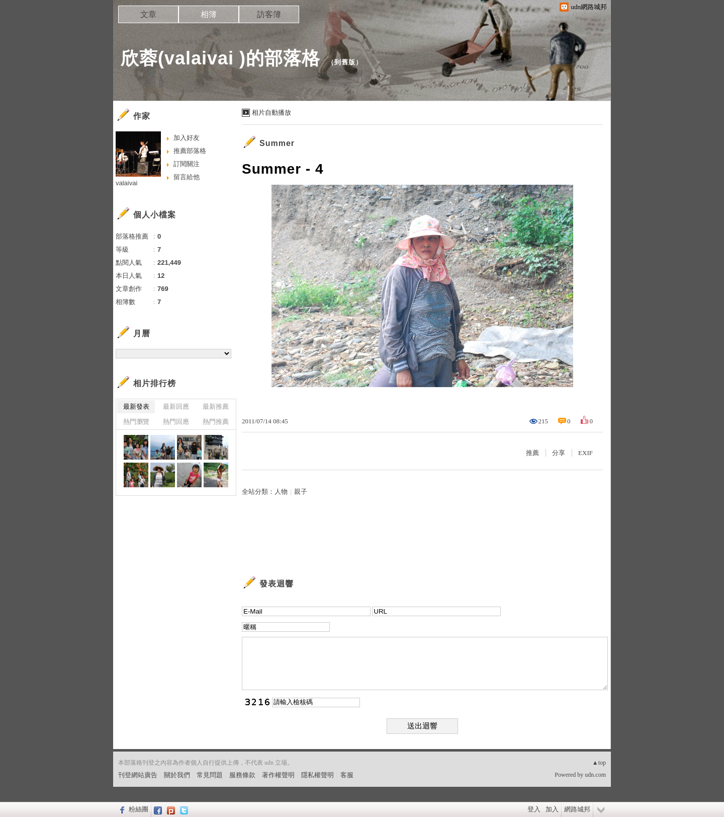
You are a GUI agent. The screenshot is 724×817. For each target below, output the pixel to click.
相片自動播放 (271, 112)
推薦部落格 (189, 151)
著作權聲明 (278, 775)
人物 (281, 491)
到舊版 (344, 62)
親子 (300, 491)
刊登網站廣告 (137, 775)
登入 (533, 809)
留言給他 (186, 177)
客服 (346, 775)
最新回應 (176, 406)
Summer (277, 143)
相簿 (209, 14)
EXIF (585, 453)
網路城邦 (577, 809)
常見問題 (210, 775)
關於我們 (177, 775)
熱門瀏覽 (136, 421)
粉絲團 (138, 809)
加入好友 (186, 137)
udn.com (595, 774)
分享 (558, 453)
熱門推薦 (216, 421)
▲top (599, 762)
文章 (148, 14)
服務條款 (242, 775)
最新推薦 (216, 406)
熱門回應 (176, 421)
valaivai (126, 183)
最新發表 (136, 406)
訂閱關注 (186, 164)
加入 (552, 809)
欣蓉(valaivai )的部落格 (220, 58)
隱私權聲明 (317, 775)
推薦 (532, 453)
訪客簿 (269, 14)
